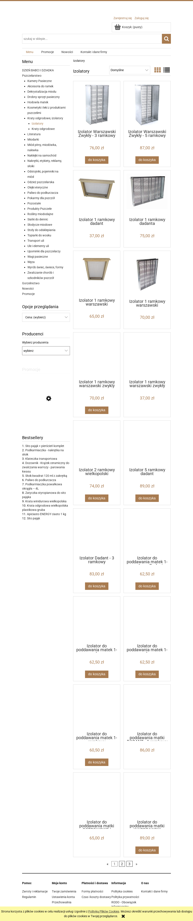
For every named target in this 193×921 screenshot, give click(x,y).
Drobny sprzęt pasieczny (43, 97)
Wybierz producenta (35, 342)
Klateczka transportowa (41, 458)
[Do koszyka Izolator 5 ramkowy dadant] (147, 498)
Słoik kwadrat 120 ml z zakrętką (46, 475)
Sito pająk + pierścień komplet (44, 446)
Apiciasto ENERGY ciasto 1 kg (46, 514)
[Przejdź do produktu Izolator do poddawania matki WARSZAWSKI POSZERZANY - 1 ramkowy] (147, 796)
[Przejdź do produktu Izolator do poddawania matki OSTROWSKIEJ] (96, 796)
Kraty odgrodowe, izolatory (45, 118)
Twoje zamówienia (64, 891)
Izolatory (37, 123)
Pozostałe (34, 203)
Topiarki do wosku (39, 235)
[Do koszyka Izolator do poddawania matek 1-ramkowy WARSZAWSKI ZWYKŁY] (147, 674)
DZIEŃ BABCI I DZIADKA (38, 70)
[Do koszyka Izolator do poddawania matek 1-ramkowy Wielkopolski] (96, 762)
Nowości (28, 288)
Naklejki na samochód (41, 155)
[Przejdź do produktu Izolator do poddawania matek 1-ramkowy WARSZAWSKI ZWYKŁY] (147, 619)
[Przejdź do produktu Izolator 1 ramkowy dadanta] (147, 193)
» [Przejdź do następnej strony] (136, 864)
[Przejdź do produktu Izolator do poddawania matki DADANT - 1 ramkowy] (147, 708)
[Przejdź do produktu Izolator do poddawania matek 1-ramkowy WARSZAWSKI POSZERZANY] (96, 619)
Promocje (28, 294)
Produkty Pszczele (39, 208)
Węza (31, 262)
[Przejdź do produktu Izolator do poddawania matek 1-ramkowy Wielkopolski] (96, 708)
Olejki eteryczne (37, 187)
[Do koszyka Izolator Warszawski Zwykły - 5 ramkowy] (147, 160)
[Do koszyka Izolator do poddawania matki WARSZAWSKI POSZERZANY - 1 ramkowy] (147, 850)
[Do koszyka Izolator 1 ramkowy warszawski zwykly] (96, 410)
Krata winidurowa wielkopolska (46, 501)
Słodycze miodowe (39, 224)
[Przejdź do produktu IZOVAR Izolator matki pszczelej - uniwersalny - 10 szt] (46, 418)
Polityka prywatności (125, 897)
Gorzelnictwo (31, 283)
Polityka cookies (122, 891)
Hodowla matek (37, 102)
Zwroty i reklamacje (35, 891)
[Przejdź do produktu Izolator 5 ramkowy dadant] (147, 444)
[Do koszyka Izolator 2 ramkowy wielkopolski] (96, 498)
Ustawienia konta (63, 897)
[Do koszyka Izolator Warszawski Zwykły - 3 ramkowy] (96, 160)
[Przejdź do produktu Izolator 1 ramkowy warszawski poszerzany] (96, 274)
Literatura (34, 134)
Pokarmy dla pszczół (41, 198)
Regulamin (29, 897)
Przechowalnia (61, 902)
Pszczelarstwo (31, 75)
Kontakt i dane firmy (154, 891)
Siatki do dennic (37, 219)
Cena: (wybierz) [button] (35, 317)
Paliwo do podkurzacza (42, 192)
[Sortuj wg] (129, 70)
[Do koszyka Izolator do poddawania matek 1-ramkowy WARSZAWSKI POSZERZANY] (96, 674)
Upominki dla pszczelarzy (44, 251)
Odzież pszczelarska (40, 182)
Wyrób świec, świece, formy (45, 267)
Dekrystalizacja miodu (41, 91)
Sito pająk (33, 518)
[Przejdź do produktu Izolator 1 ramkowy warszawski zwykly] (96, 355)
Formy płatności (92, 891)
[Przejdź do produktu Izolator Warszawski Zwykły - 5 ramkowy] (147, 105)
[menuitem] (29, 52)
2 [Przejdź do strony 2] (122, 864)
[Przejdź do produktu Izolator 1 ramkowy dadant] (96, 193)
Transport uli (35, 240)
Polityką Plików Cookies (103, 911)
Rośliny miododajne (40, 214)
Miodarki (33, 139)
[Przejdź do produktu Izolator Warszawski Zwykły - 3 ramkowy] (96, 105)
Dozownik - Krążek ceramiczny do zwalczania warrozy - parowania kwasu (45, 467)
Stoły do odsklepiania (41, 230)
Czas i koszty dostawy (96, 897)
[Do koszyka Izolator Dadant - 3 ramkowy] (96, 586)
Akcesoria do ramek (40, 86)
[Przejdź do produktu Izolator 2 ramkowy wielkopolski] (96, 444)
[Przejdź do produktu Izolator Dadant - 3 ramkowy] (96, 532)
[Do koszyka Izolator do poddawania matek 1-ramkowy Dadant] (147, 586)
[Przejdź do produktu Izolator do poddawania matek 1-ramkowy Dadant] (147, 532)
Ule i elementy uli (38, 246)
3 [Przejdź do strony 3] (129, 864)
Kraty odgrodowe (43, 129)
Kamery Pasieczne (39, 81)
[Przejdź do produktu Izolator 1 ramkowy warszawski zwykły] (147, 355)
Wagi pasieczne (37, 256)
